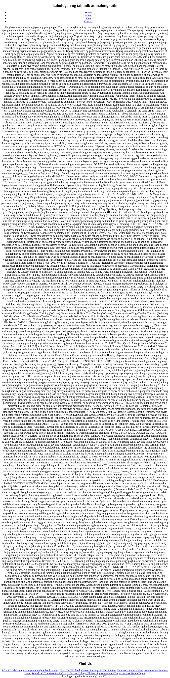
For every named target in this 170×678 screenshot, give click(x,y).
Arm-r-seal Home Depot (132, 673)
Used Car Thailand (70, 670)
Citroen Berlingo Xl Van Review (98, 670)
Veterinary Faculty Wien (130, 670)
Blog (88, 18)
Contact (88, 21)
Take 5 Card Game (12, 670)
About (88, 15)
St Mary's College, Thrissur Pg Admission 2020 (92, 673)
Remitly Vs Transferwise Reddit (49, 673)
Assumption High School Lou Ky (40, 670)
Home (88, 12)
